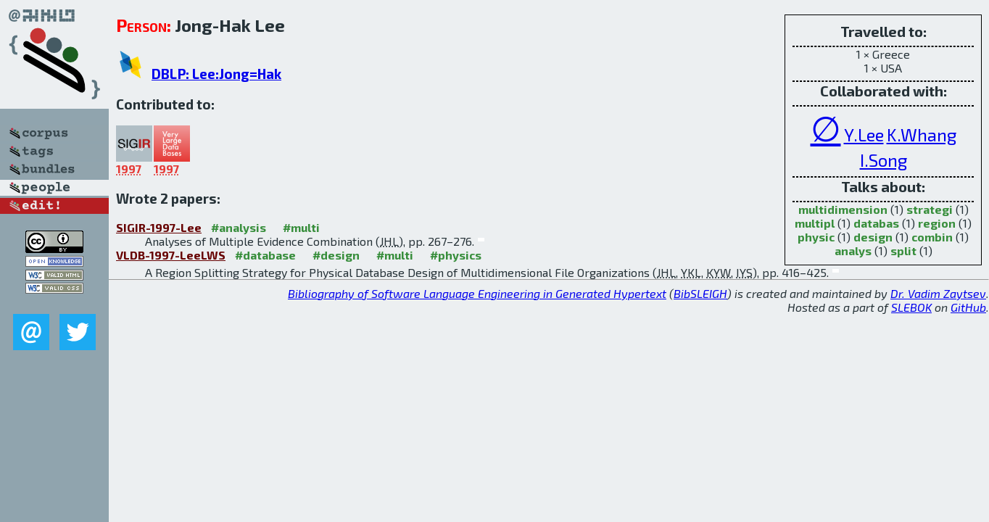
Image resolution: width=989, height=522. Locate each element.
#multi (301, 227)
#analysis (238, 227)
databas (876, 223)
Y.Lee (864, 134)
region (937, 223)
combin (932, 237)
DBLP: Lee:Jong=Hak (216, 73)
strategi (929, 209)
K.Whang (921, 134)
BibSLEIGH (700, 293)
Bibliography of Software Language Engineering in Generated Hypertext (477, 293)
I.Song (883, 159)
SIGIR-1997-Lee (159, 227)
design (873, 237)
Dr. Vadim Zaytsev (938, 293)
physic (816, 237)
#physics (455, 255)
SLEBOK (911, 307)
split (903, 250)
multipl (815, 223)
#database (265, 255)
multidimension (842, 209)
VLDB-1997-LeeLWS (170, 255)
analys (853, 250)
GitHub (968, 307)
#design (336, 255)
